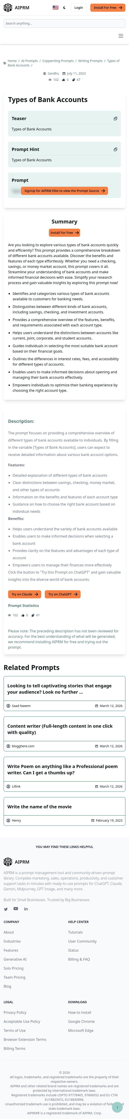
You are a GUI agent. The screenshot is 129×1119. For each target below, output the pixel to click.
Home (12, 61)
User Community (82, 941)
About (9, 932)
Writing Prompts (90, 61)
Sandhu (53, 73)
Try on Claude (25, 594)
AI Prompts (30, 61)
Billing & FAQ (79, 959)
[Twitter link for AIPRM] (6, 909)
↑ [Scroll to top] (117, 1107)
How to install (79, 1012)
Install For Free (108, 7)
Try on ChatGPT (63, 594)
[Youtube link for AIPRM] (16, 909)
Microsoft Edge (81, 1030)
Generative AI (15, 959)
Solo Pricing (13, 968)
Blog (7, 986)
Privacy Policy (15, 1012)
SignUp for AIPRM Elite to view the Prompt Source (65, 191)
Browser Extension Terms (25, 1039)
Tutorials (75, 932)
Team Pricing (14, 977)
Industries (12, 941)
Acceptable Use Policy (22, 1021)
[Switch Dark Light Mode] (64, 7)
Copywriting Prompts (58, 61)
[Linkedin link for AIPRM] (27, 909)
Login (79, 7)
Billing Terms (14, 1048)
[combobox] (64, 23)
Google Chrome (81, 1021)
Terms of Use (15, 1030)
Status (73, 950)
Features (11, 950)
